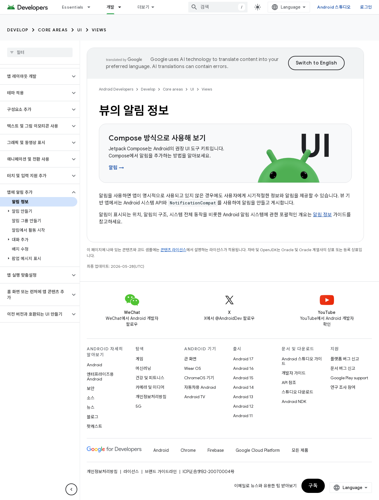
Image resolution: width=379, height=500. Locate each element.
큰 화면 (190, 359)
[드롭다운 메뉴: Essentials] (91, 7)
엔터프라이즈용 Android (100, 377)
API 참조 (289, 382)
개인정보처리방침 (151, 396)
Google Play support (349, 377)
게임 (139, 359)
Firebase (216, 450)
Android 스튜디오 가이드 (302, 361)
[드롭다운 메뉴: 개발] (122, 7)
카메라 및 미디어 (150, 387)
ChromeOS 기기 (199, 377)
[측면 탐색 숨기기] (71, 489)
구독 (313, 486)
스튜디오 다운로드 (297, 392)
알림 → (116, 168)
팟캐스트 (94, 426)
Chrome (188, 450)
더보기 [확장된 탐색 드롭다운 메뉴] (143, 7)
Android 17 (243, 359)
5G (139, 406)
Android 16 (243, 368)
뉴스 (90, 407)
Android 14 (243, 387)
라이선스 (131, 471)
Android (94, 364)
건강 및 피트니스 (150, 377)
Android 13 (243, 396)
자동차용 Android (200, 387)
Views (99, 30)
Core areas (53, 30)
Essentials (72, 7)
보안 (90, 388)
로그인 (366, 7)
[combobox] (218, 7)
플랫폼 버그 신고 (344, 359)
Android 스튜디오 (334, 7)
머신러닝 (143, 368)
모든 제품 (300, 450)
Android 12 (243, 406)
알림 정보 (322, 215)
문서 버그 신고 (342, 368)
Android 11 (243, 415)
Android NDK (294, 401)
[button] (35, 76)
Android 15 (243, 377)
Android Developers (116, 89)
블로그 (92, 417)
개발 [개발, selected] (111, 7)
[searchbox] (40, 52)
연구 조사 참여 (342, 387)
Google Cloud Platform (258, 450)
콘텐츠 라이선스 (173, 249)
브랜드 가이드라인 (161, 471)
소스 (90, 398)
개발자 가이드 (294, 373)
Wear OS (192, 368)
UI (79, 30)
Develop (17, 30)
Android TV (194, 396)
